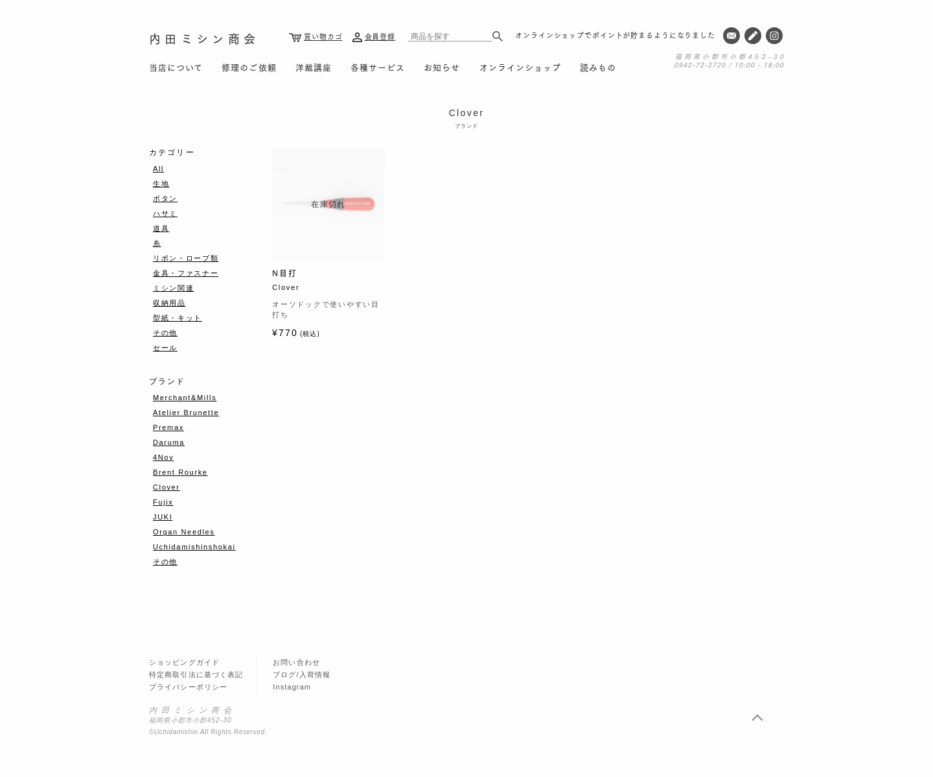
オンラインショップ (520, 66)
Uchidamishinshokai (194, 547)
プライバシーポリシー (188, 687)
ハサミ (165, 213)
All (158, 169)
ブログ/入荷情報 (301, 674)
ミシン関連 (173, 288)
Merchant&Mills (184, 397)
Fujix (163, 502)
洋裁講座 (313, 66)
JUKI (162, 517)
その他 (165, 333)
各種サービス (378, 66)
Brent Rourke (180, 472)
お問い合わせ (296, 662)
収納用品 (169, 303)
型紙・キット (177, 318)
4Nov (163, 457)
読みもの (598, 66)
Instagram (292, 687)
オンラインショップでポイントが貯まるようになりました (615, 35)
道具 (161, 228)
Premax (168, 427)
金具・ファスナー (185, 273)
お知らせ (442, 66)
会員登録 (380, 36)
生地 (161, 183)
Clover (166, 487)
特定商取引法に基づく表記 (196, 674)
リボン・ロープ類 (185, 258)
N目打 (284, 273)
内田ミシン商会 (204, 38)
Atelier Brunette (186, 412)
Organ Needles (183, 532)
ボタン (165, 198)
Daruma (169, 442)
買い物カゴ (323, 36)
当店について (176, 66)
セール (165, 348)
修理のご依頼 (249, 66)
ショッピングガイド (184, 662)
